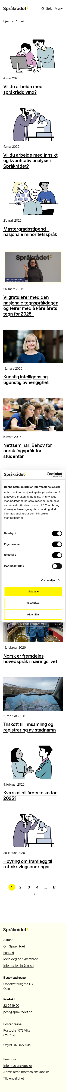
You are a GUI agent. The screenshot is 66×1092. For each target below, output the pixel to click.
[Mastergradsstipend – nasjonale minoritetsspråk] (33, 198)
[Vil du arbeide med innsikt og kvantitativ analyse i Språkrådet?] (33, 124)
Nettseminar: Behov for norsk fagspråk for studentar (27, 450)
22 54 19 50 (11, 1006)
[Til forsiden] (15, 8)
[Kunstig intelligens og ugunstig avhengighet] (33, 346)
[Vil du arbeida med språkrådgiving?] (33, 56)
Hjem (6, 21)
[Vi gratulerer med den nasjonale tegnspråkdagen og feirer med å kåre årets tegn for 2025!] (33, 267)
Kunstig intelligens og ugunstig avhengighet (26, 379)
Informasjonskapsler (17, 1066)
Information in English (18, 966)
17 (54, 887)
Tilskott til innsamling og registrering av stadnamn (29, 727)
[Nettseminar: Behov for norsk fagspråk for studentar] (33, 414)
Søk (46, 9)
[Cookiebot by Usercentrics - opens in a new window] (47, 474)
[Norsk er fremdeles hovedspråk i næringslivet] (33, 625)
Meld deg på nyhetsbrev (20, 959)
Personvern (11, 1059)
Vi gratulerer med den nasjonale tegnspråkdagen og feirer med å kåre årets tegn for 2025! (30, 305)
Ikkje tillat (33, 614)
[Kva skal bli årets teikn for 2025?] (33, 762)
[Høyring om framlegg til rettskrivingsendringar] (33, 830)
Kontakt (8, 953)
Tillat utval (33, 602)
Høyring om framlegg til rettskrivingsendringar (27, 864)
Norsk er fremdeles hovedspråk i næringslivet (30, 658)
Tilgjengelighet (13, 1078)
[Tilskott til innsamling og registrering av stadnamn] (33, 694)
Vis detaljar (48, 580)
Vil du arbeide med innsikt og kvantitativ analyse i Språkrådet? (30, 160)
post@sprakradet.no (17, 1012)
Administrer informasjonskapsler (26, 1072)
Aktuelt (8, 940)
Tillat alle (33, 591)
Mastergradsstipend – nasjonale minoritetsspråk (30, 231)
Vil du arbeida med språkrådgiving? (23, 89)
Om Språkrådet (14, 946)
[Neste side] (34, 894)
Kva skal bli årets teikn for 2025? (30, 795)
